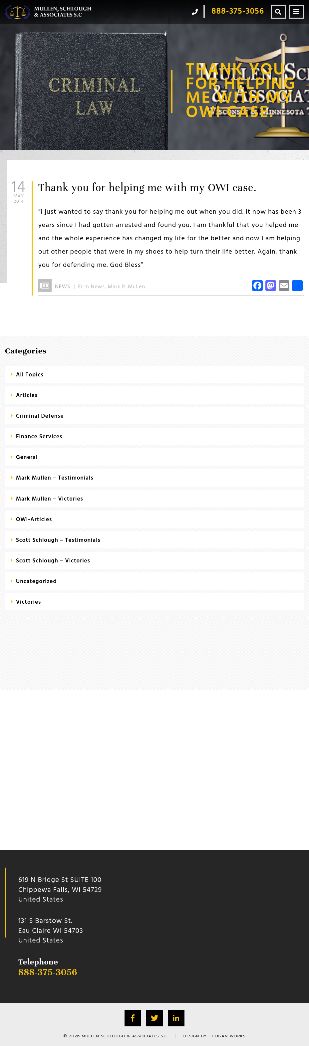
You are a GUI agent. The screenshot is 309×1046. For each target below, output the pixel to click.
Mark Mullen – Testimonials (55, 478)
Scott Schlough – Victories (53, 560)
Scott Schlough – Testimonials (58, 540)
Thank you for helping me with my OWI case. (147, 187)
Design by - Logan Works (214, 1036)
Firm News (91, 287)
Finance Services (39, 436)
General (27, 457)
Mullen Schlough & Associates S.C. (125, 1036)
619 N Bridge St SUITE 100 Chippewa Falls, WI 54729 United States (60, 890)
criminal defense (40, 416)
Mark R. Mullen (126, 287)
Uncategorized (36, 581)
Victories (28, 602)
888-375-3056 (47, 972)
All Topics (30, 374)
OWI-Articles (34, 519)
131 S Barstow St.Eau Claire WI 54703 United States (50, 931)
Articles (27, 395)
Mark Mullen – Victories (49, 499)
